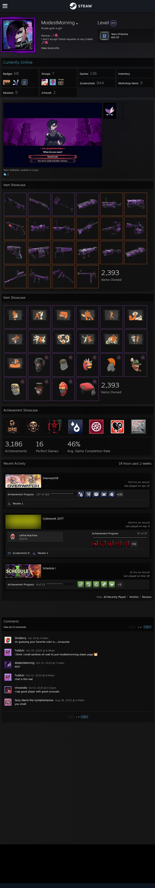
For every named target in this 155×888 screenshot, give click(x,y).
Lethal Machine (28, 535)
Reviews (147, 596)
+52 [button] (134, 543)
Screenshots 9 (21, 553)
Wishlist (134, 596)
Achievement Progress (21, 494)
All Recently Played (115, 596)
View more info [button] (50, 48)
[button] (125, 22)
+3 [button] (119, 584)
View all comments (14, 627)
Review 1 (18, 503)
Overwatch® (50, 478)
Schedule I (49, 568)
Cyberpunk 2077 (53, 518)
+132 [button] (120, 494)
